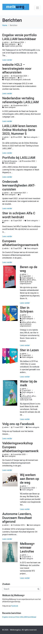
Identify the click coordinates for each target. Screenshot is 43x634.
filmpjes (7, 79)
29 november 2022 (28, 161)
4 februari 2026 (18, 42)
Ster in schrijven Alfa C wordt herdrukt (18, 215)
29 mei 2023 (17, 137)
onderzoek (27, 79)
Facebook (14, 606)
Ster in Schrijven (26, 309)
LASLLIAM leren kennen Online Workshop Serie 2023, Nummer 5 (19, 130)
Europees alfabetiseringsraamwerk (20, 243)
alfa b (29, 280)
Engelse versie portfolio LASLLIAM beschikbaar (19, 37)
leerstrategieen (16, 79)
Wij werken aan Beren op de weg (29, 478)
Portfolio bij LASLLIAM (18, 158)
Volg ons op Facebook (18, 424)
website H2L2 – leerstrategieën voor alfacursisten (16, 68)
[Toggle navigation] (37, 8)
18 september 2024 (20, 76)
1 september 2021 (19, 193)
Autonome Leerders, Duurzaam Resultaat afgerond (17, 517)
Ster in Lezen (29, 350)
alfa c (34, 280)
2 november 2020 (19, 454)
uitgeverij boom (25, 283)
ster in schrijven (25, 324)
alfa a (24, 280)
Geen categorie (9, 44)
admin (6, 42)
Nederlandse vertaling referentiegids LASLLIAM (20, 100)
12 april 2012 (26, 557)
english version (9, 46)
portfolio (19, 46)
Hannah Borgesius (10, 161)
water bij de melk (26, 400)
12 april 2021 (17, 221)
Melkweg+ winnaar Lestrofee (27, 547)
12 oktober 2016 (19, 525)
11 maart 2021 (18, 427)
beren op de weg (26, 282)
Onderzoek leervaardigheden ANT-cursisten (18, 185)
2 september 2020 (28, 488)
